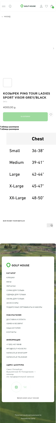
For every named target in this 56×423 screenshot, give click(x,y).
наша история (13, 328)
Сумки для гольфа (15, 290)
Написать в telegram (16, 357)
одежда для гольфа (16, 294)
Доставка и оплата (16, 319)
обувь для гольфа (15, 299)
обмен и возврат (14, 323)
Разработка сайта (28, 418)
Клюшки (10, 277)
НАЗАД (7, 16)
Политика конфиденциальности (28, 415)
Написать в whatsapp (16, 353)
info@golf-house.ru (16, 349)
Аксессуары (12, 303)
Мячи (8, 282)
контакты (11, 332)
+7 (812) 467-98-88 (13, 344)
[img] (10, 6)
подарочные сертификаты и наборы (24, 307)
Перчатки (11, 286)
